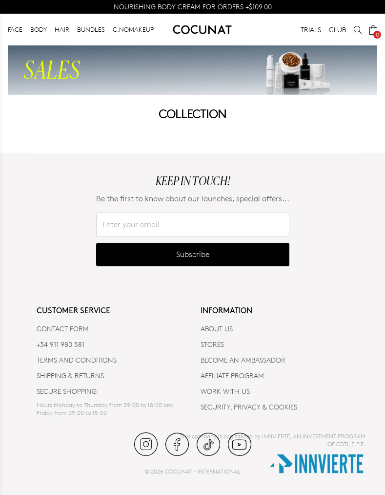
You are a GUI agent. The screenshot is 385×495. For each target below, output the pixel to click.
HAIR (62, 29)
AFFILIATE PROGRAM (232, 375)
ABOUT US (217, 328)
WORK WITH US (225, 391)
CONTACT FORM (63, 328)
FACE (15, 29)
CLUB (337, 29)
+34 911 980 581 (60, 344)
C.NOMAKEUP (133, 29)
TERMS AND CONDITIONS (77, 360)
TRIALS (311, 29)
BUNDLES (91, 29)
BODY (38, 29)
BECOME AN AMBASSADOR (243, 360)
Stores (212, 344)
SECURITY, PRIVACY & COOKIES (249, 407)
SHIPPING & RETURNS (70, 375)
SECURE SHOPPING (67, 391)
